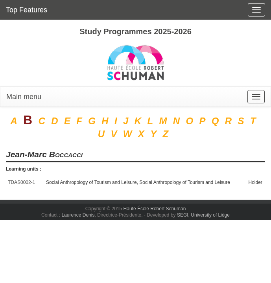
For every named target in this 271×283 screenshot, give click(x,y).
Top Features (26, 10)
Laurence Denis (77, 215)
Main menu (23, 97)
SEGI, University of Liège (203, 215)
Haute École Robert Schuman (155, 208)
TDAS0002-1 (21, 182)
